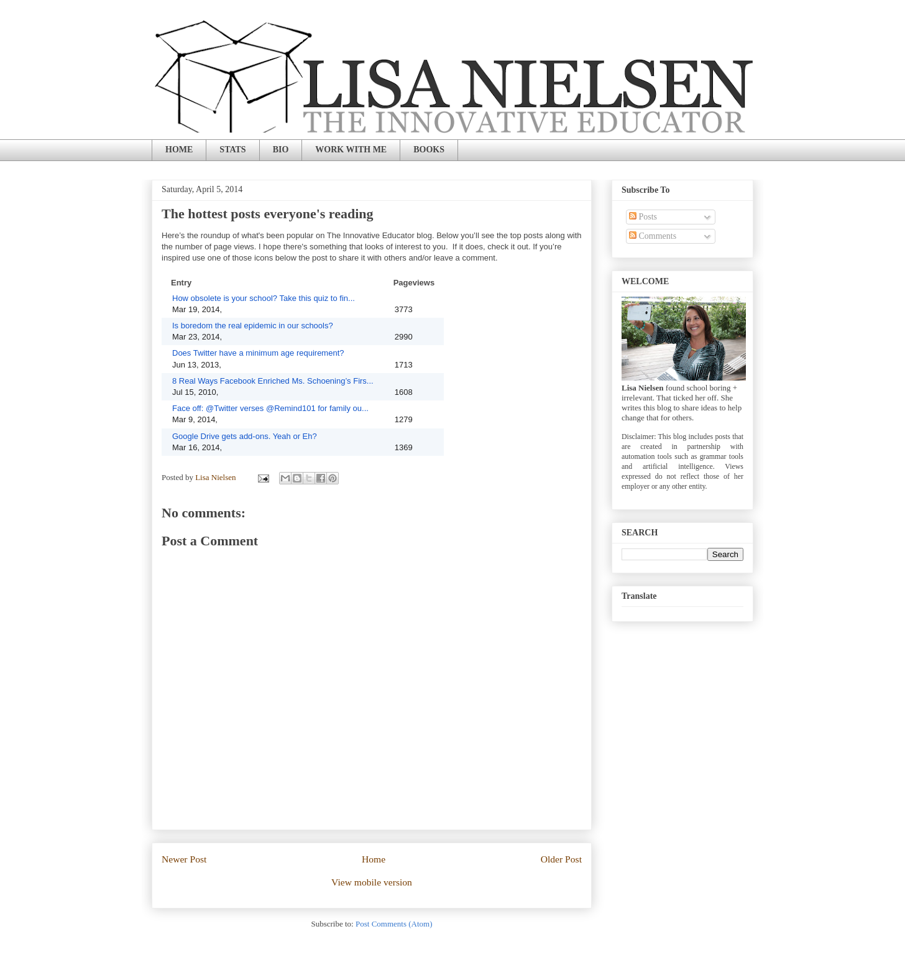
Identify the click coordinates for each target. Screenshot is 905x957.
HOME (179, 149)
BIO (281, 149)
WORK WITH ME (351, 149)
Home (373, 859)
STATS (232, 149)
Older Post (561, 859)
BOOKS (428, 149)
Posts (643, 216)
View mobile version (371, 882)
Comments (652, 236)
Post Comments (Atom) (394, 923)
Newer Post (184, 859)
